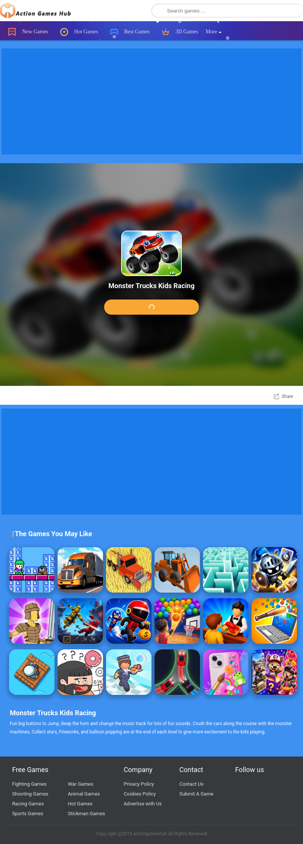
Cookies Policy (139, 794)
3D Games (180, 32)
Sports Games (27, 813)
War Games (80, 784)
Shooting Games (30, 794)
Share (287, 396)
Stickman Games (86, 813)
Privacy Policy (138, 784)
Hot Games (79, 32)
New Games (28, 32)
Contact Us (192, 784)
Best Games (130, 32)
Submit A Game (197, 794)
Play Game (151, 307)
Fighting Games (29, 784)
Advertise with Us (142, 804)
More (214, 31)
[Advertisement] (151, 101)
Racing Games (28, 804)
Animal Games (84, 794)
